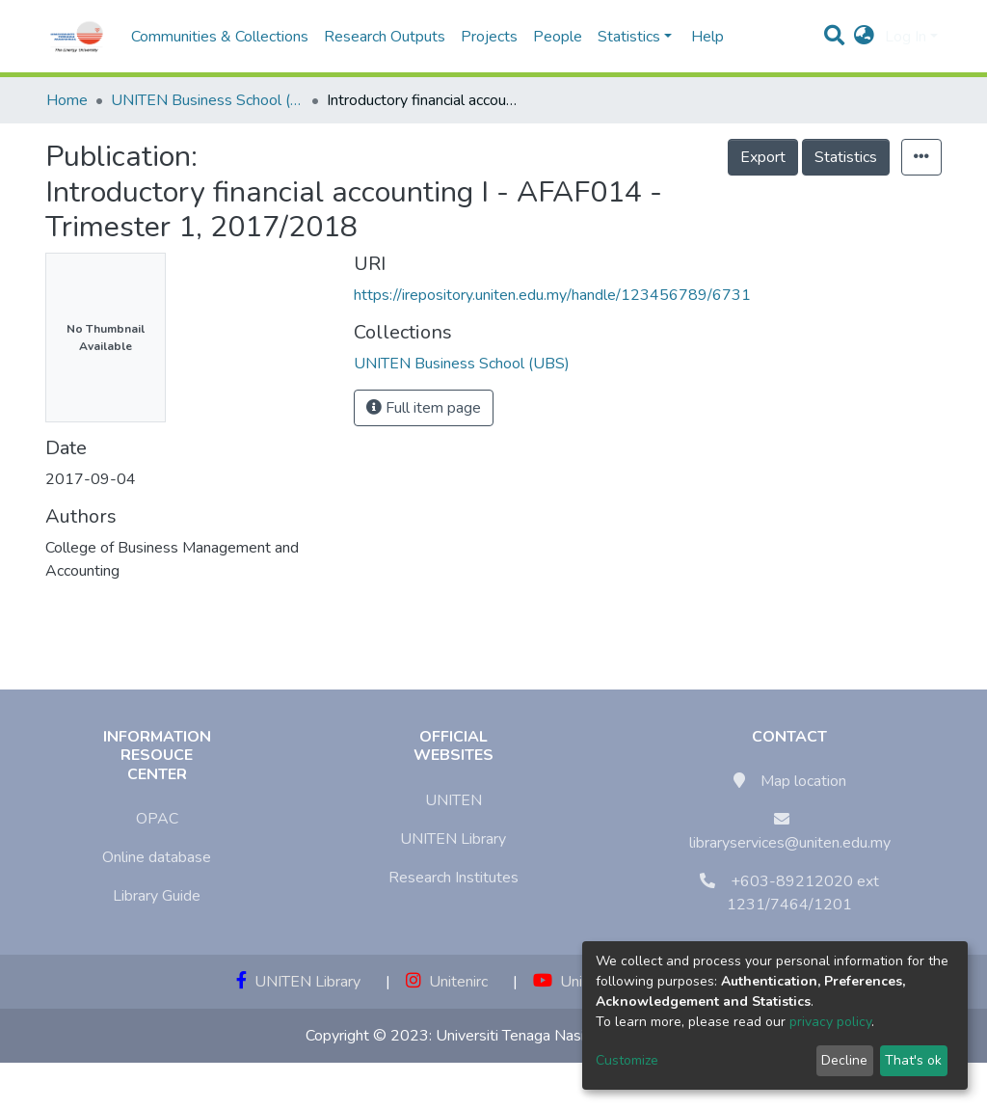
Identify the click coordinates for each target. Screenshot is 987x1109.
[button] (864, 36)
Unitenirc (447, 981)
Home (67, 100)
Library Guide (156, 895)
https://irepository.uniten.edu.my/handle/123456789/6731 (552, 295)
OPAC (157, 818)
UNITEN (453, 800)
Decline (844, 1060)
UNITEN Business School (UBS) (207, 100)
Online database (156, 857)
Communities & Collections (219, 36)
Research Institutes (453, 877)
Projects (489, 36)
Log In (905, 36)
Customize (627, 1060)
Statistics (845, 157)
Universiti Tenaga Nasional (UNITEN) (559, 1035)
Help (702, 36)
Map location (803, 781)
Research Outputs (384, 36)
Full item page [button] (423, 408)
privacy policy (830, 1022)
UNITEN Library (453, 839)
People (557, 36)
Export (763, 157)
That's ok (913, 1060)
